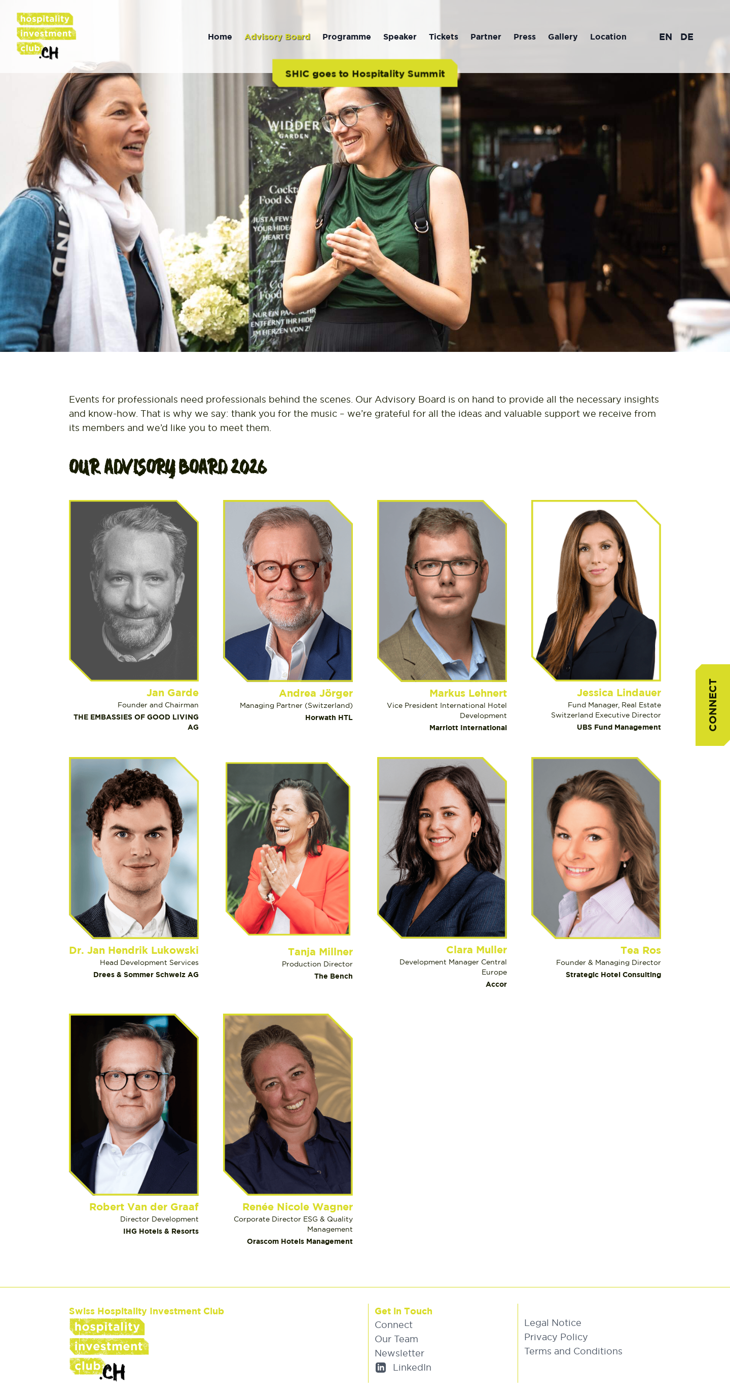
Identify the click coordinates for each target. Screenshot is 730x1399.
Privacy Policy (556, 1337)
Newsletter (399, 1353)
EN (665, 36)
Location (608, 36)
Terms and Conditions (573, 1351)
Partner (485, 36)
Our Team (396, 1339)
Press (525, 36)
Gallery (563, 36)
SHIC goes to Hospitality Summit (364, 73)
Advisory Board (277, 36)
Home (220, 36)
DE (687, 36)
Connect (712, 705)
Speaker (400, 36)
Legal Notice (552, 1323)
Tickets (443, 36)
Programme (346, 36)
